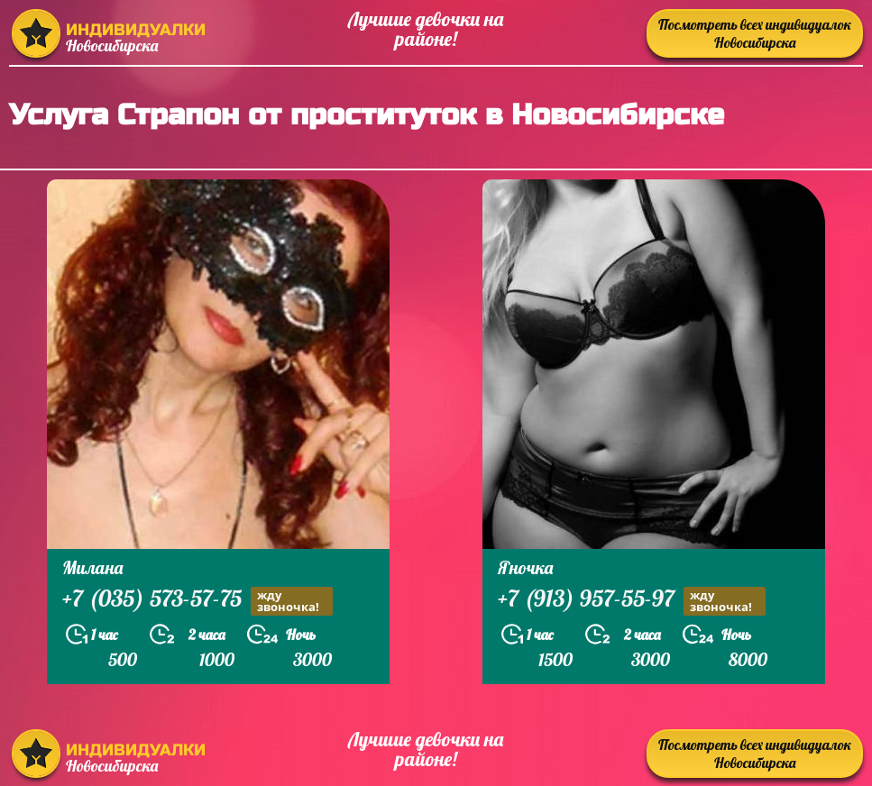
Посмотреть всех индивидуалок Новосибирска (754, 33)
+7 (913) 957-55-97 (632, 601)
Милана (92, 567)
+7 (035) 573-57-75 (197, 601)
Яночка (525, 567)
